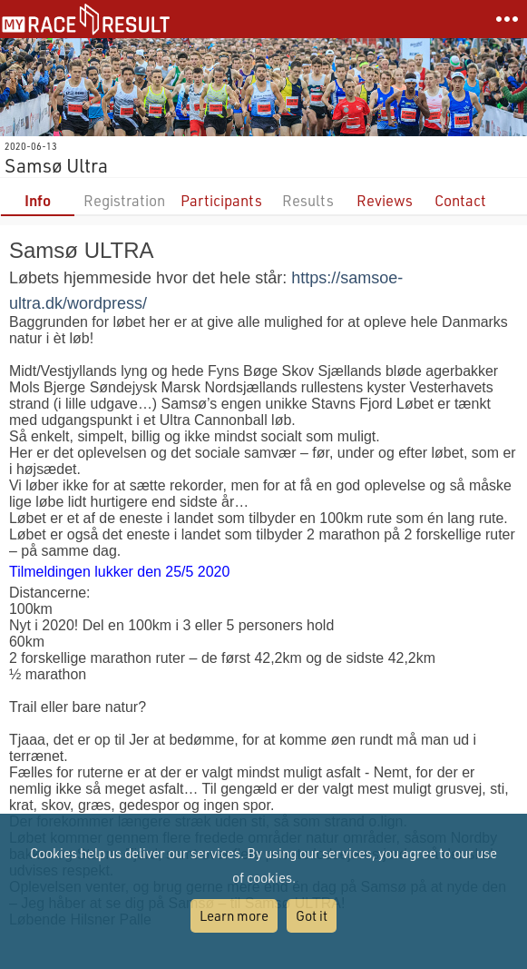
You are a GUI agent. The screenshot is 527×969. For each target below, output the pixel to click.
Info (37, 200)
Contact (460, 200)
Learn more (234, 915)
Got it (311, 915)
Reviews (384, 200)
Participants (221, 200)
